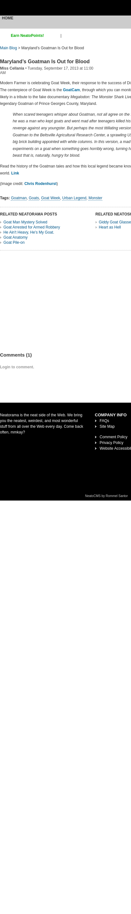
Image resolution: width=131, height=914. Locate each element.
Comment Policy (113, 437)
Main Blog (8, 48)
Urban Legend (74, 198)
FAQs (104, 421)
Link (15, 173)
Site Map (107, 426)
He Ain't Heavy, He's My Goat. (28, 232)
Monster (95, 198)
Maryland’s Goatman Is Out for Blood (45, 61)
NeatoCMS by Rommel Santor (106, 496)
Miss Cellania (12, 68)
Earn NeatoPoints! (27, 35)
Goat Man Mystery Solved (25, 222)
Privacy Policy (111, 442)
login (67, 35)
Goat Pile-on (14, 242)
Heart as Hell (110, 227)
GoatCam (71, 90)
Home (7, 18)
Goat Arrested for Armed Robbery (31, 227)
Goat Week (50, 198)
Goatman (18, 198)
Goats (34, 198)
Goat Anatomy (15, 237)
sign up (53, 35)
